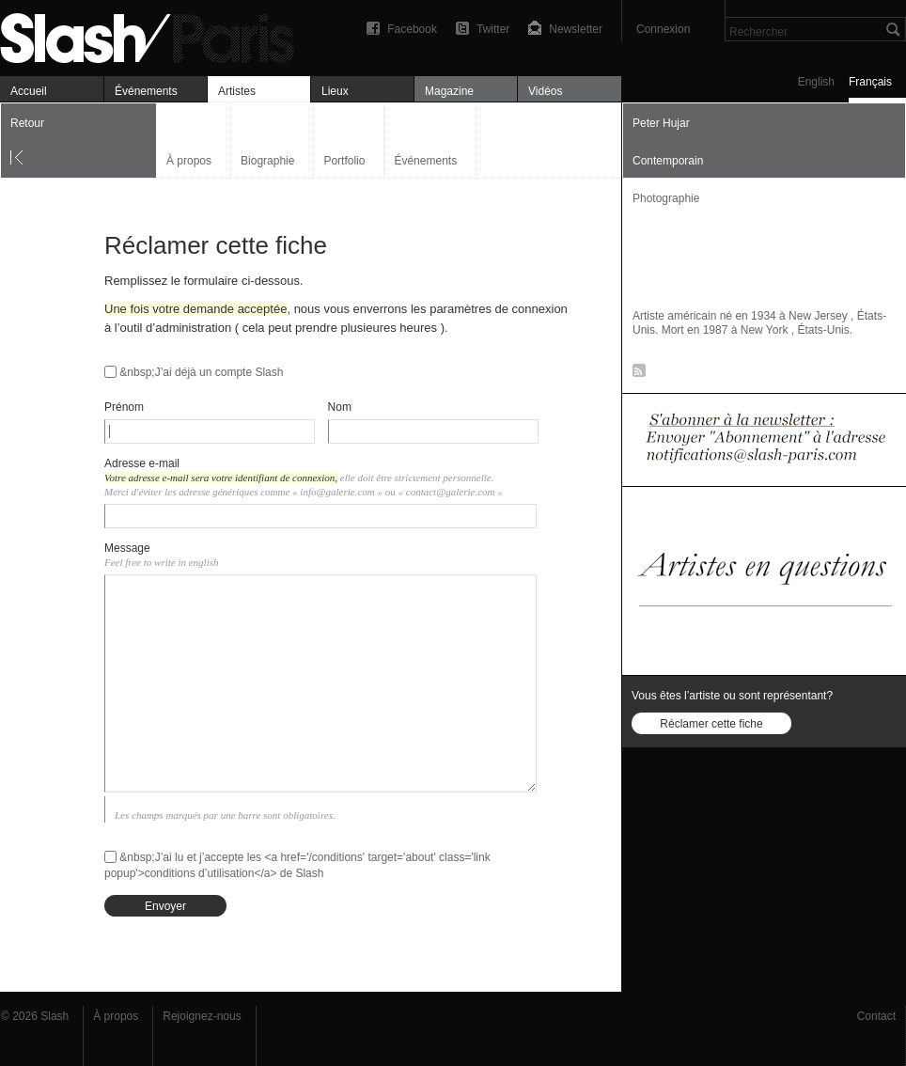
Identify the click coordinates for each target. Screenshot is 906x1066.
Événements (146, 91)
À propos (188, 160)
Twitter (492, 29)
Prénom (124, 407)
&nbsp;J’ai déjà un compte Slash (201, 372)
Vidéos (545, 91)
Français (870, 81)
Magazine (449, 91)
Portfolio (344, 160)
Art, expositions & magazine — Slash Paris (155, 35)
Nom (339, 407)
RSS (635, 374)
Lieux (335, 91)
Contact (876, 1016)
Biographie (267, 160)
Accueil (28, 91)
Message (127, 548)
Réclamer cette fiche (711, 723)
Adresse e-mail (142, 463)
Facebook (412, 29)
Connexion (663, 29)
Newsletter (575, 29)
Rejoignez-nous (202, 1016)
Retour (27, 123)
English (816, 81)
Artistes (237, 91)
